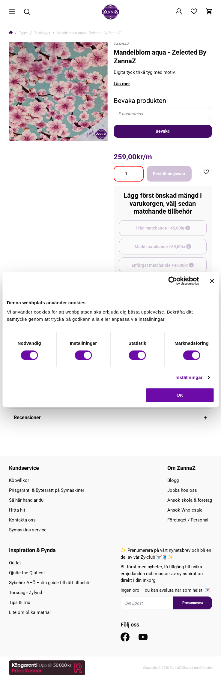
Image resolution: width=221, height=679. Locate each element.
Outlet (15, 563)
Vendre (207, 668)
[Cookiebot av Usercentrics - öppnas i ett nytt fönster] (172, 280)
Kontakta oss (22, 520)
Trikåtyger (42, 33)
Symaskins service (27, 530)
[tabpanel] (58, 91)
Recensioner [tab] (27, 417)
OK (180, 395)
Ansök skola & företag (189, 500)
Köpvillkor (19, 480)
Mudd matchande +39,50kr (171, 249)
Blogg (173, 480)
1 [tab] (48, 132)
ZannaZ (121, 44)
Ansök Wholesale (184, 510)
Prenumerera (192, 603)
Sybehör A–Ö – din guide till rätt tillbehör (50, 582)
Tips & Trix (19, 602)
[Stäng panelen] (212, 281)
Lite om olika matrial (30, 612)
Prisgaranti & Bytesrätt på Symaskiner (46, 490)
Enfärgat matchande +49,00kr (169, 268)
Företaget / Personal (187, 520)
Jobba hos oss (182, 490)
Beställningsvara (169, 173)
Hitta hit (17, 510)
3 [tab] (58, 132)
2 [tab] (53, 132)
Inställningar (188, 377)
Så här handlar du (26, 500)
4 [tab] (63, 132)
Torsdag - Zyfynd (25, 592)
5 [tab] (67, 132)
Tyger (23, 33)
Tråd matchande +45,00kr (171, 231)
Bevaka (163, 131)
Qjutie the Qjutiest (27, 572)
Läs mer (122, 83)
